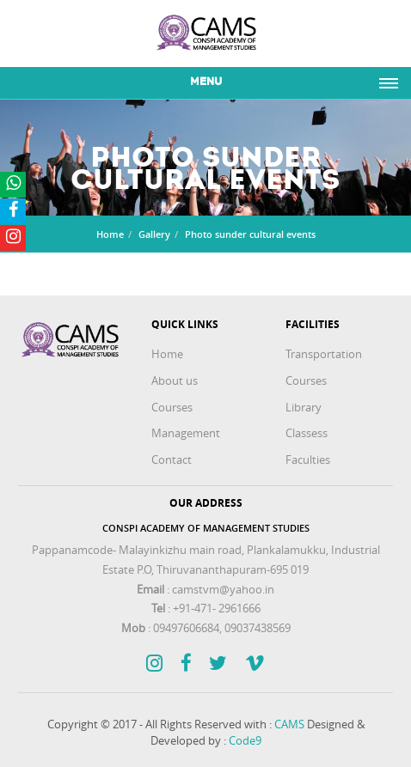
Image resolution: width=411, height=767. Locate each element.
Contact (171, 459)
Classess (306, 433)
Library (303, 407)
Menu (206, 82)
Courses (172, 407)
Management (185, 433)
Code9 (245, 740)
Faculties (307, 459)
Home (110, 234)
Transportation (323, 354)
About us (174, 380)
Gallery (154, 234)
